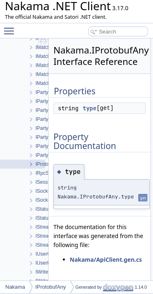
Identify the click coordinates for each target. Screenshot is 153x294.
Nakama (15, 287)
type (90, 108)
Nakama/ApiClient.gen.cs (106, 259)
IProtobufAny (50, 287)
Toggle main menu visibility (11, 27)
